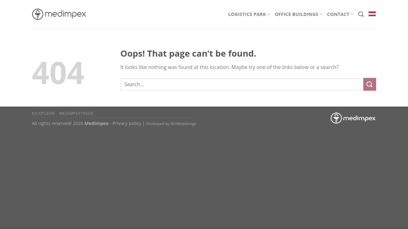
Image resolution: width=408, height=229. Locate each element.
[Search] (361, 14)
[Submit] (369, 84)
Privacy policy (127, 123)
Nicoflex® (43, 113)
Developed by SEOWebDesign (171, 123)
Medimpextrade (76, 113)
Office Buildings (299, 14)
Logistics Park (249, 14)
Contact (340, 14)
